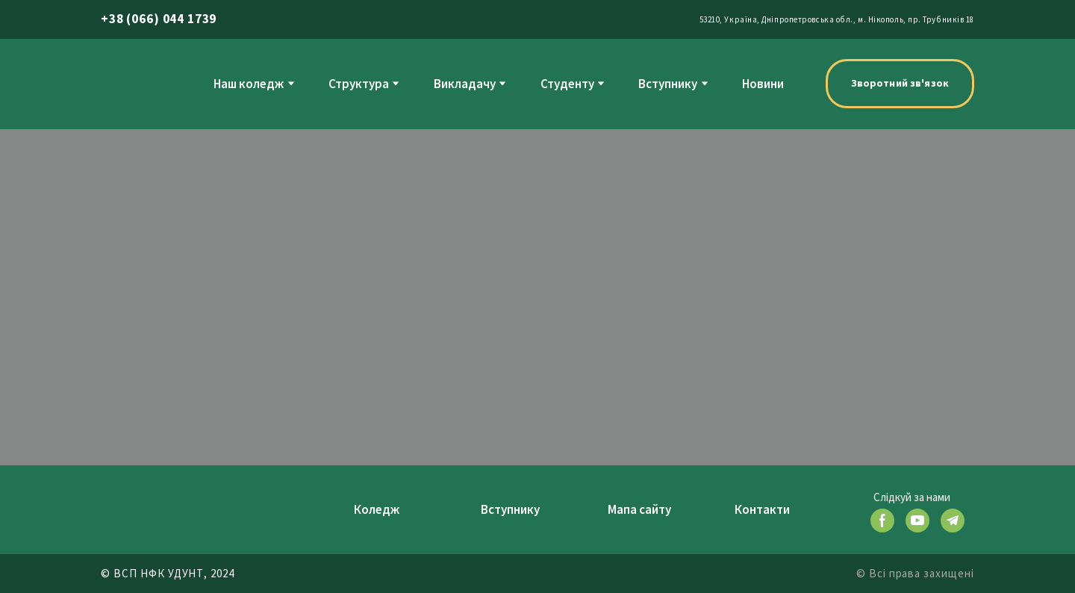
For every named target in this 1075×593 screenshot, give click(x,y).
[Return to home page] (131, 83)
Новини (763, 83)
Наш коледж (249, 83)
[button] (900, 83)
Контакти (762, 509)
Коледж (376, 509)
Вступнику (667, 83)
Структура (358, 83)
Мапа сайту (639, 509)
